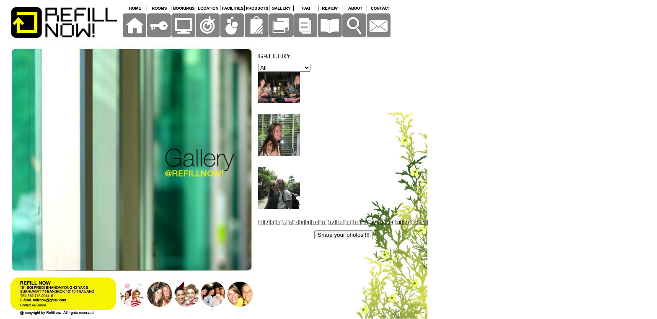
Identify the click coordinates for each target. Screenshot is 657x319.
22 (415, 222)
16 (365, 222)
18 (382, 222)
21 (407, 222)
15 (357, 222)
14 (348, 222)
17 (373, 222)
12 (331, 222)
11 (323, 222)
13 (340, 222)
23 (424, 222)
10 (315, 222)
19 (390, 222)
